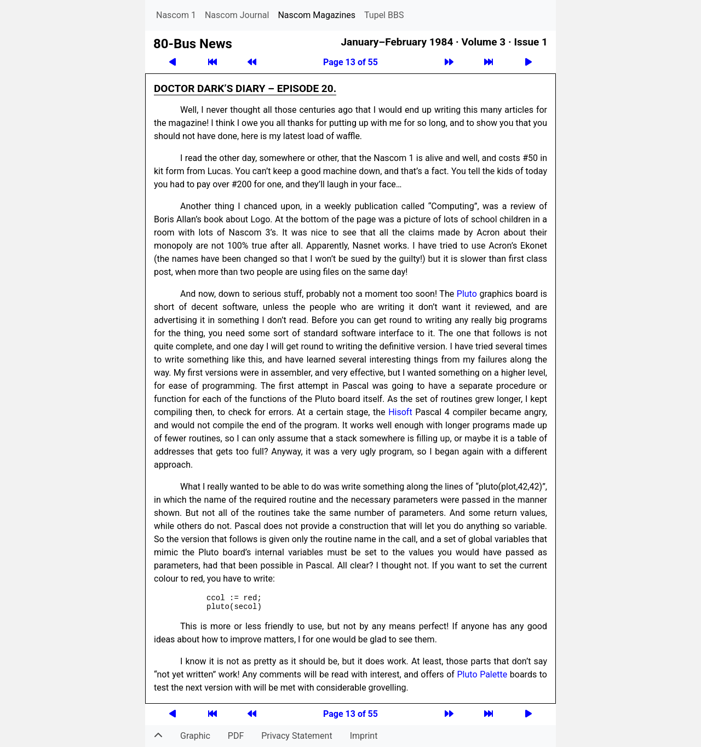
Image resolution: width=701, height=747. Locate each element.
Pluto (467, 294)
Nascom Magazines (316, 15)
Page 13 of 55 (350, 62)
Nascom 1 (176, 15)
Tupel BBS (384, 15)
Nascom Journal (237, 15)
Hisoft (400, 412)
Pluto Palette (482, 674)
